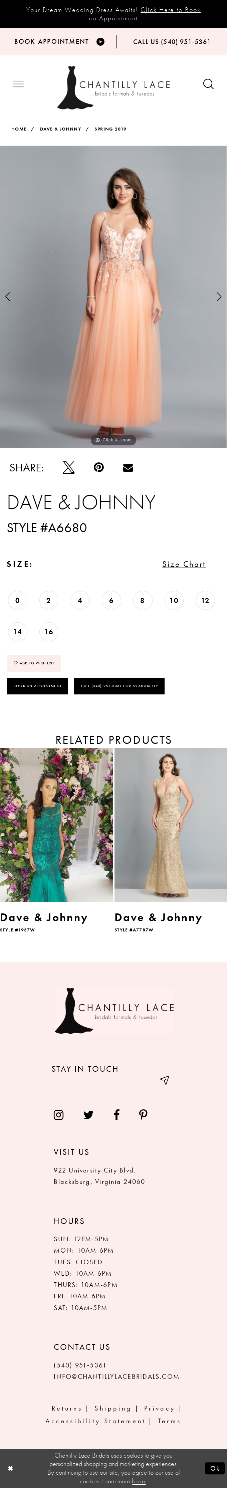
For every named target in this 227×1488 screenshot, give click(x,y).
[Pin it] (99, 467)
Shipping (113, 1408)
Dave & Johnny (60, 129)
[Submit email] (165, 1082)
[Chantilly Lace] (113, 88)
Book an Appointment (38, 685)
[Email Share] (128, 467)
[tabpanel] (113, 297)
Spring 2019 (110, 129)
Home (19, 129)
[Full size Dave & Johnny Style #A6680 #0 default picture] (113, 297)
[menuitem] (58, 1115)
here (139, 1481)
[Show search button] (208, 84)
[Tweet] (68, 467)
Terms (170, 1421)
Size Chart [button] (184, 564)
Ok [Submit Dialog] (215, 1468)
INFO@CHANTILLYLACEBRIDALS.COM (117, 1376)
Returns (67, 1408)
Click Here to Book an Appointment (145, 13)
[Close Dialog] (10, 1468)
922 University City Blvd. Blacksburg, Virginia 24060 (99, 1176)
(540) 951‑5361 (80, 1365)
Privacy (160, 1408)
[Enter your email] (114, 1082)
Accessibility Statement (95, 1421)
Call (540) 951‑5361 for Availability (119, 685)
